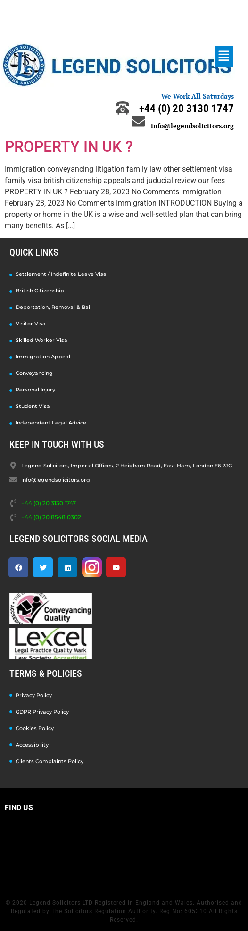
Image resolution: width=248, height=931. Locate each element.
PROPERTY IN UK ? (69, 147)
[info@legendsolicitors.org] (138, 121)
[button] (224, 56)
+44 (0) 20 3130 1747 (186, 108)
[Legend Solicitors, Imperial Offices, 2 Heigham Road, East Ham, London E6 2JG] (124, 852)
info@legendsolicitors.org (192, 125)
